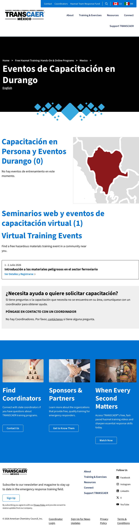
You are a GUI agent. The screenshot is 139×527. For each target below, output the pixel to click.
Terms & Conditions (123, 519)
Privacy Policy (39, 502)
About (70, 15)
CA (117, 4)
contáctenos (56, 319)
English (7, 88)
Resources (113, 15)
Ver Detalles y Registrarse (19, 274)
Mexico (84, 60)
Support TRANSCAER (122, 26)
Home (6, 60)
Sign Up (11, 496)
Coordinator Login (56, 519)
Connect (129, 15)
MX (128, 4)
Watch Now (106, 438)
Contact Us (13, 426)
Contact (48, 4)
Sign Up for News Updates (80, 519)
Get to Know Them (63, 426)
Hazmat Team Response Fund (85, 4)
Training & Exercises (90, 15)
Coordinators (61, 4)
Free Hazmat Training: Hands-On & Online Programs (44, 60)
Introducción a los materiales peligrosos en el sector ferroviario (51, 269)
